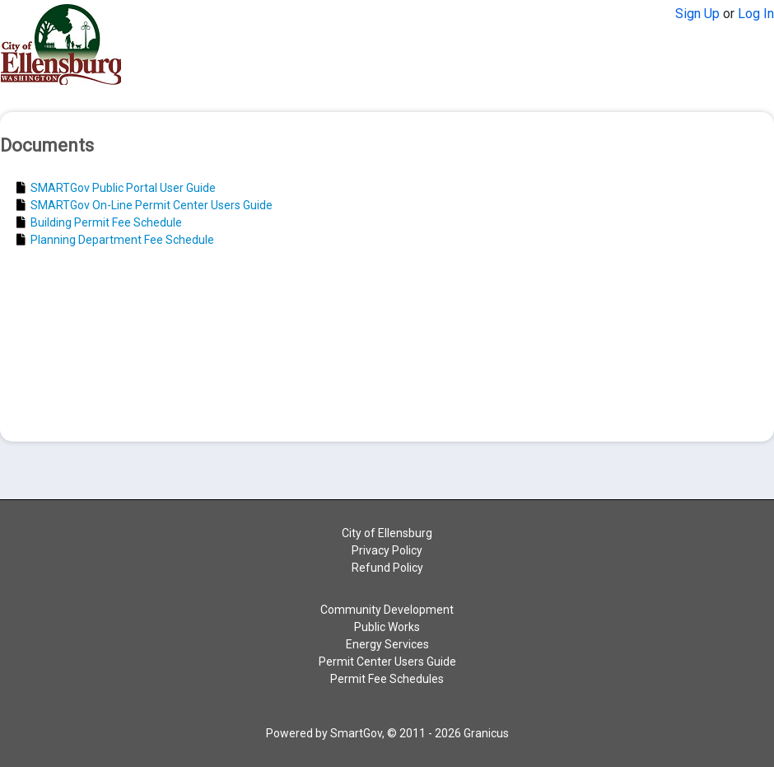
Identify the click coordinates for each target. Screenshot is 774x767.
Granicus (486, 733)
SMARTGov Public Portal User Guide (116, 187)
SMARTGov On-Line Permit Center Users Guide (144, 205)
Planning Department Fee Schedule (115, 239)
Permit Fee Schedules (387, 678)
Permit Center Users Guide (387, 661)
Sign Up (697, 13)
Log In (756, 13)
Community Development (387, 609)
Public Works (387, 627)
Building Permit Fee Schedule (99, 222)
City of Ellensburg (387, 533)
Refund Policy (387, 567)
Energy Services (387, 644)
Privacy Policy (387, 550)
